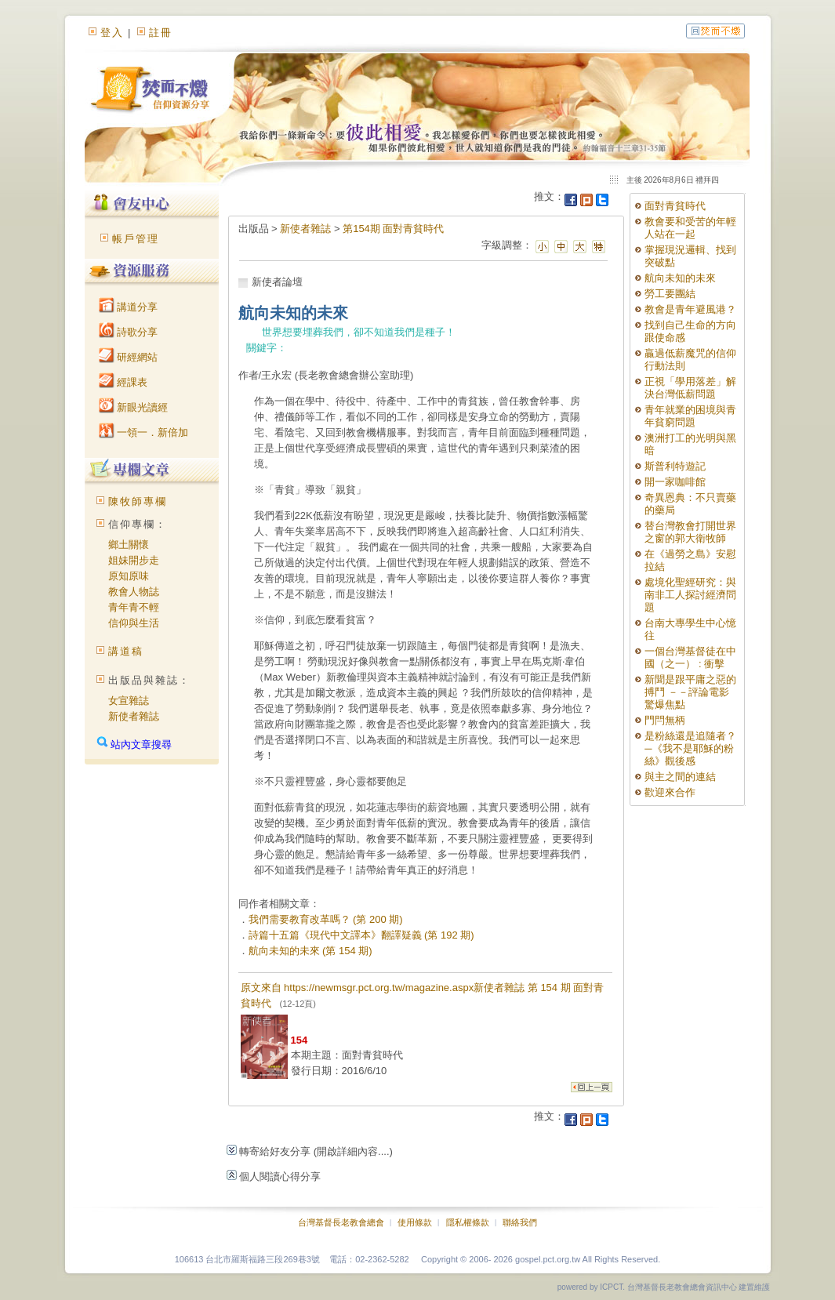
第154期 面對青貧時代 (393, 228)
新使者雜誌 (133, 716)
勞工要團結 (669, 294)
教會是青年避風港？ (690, 309)
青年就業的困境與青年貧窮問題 (690, 416)
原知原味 (128, 576)
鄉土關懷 (128, 544)
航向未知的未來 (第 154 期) (310, 951)
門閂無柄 (664, 720)
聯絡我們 (520, 1222)
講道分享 (128, 307)
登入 (112, 32)
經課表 (123, 382)
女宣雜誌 (128, 700)
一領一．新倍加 (144, 432)
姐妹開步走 (133, 560)
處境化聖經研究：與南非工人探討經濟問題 (690, 594)
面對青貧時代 (675, 206)
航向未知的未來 (680, 278)
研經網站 (128, 357)
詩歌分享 (128, 332)
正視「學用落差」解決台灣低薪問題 (690, 388)
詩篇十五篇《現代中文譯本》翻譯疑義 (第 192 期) (361, 935)
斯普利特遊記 (675, 466)
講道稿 (125, 651)
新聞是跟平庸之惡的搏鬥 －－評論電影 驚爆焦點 (690, 692)
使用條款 (415, 1222)
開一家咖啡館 (675, 482)
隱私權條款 (467, 1222)
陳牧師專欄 (137, 501)
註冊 (160, 32)
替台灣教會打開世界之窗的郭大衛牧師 (690, 532)
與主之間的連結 (680, 777)
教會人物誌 (133, 591)
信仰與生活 (133, 623)
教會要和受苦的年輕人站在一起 (690, 228)
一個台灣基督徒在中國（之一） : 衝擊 (690, 657)
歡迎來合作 (669, 792)
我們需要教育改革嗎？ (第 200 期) (326, 919)
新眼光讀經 (134, 407)
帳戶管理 (135, 239)
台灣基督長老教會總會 (341, 1222)
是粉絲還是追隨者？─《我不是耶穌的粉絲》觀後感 (690, 748)
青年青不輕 (133, 607)
